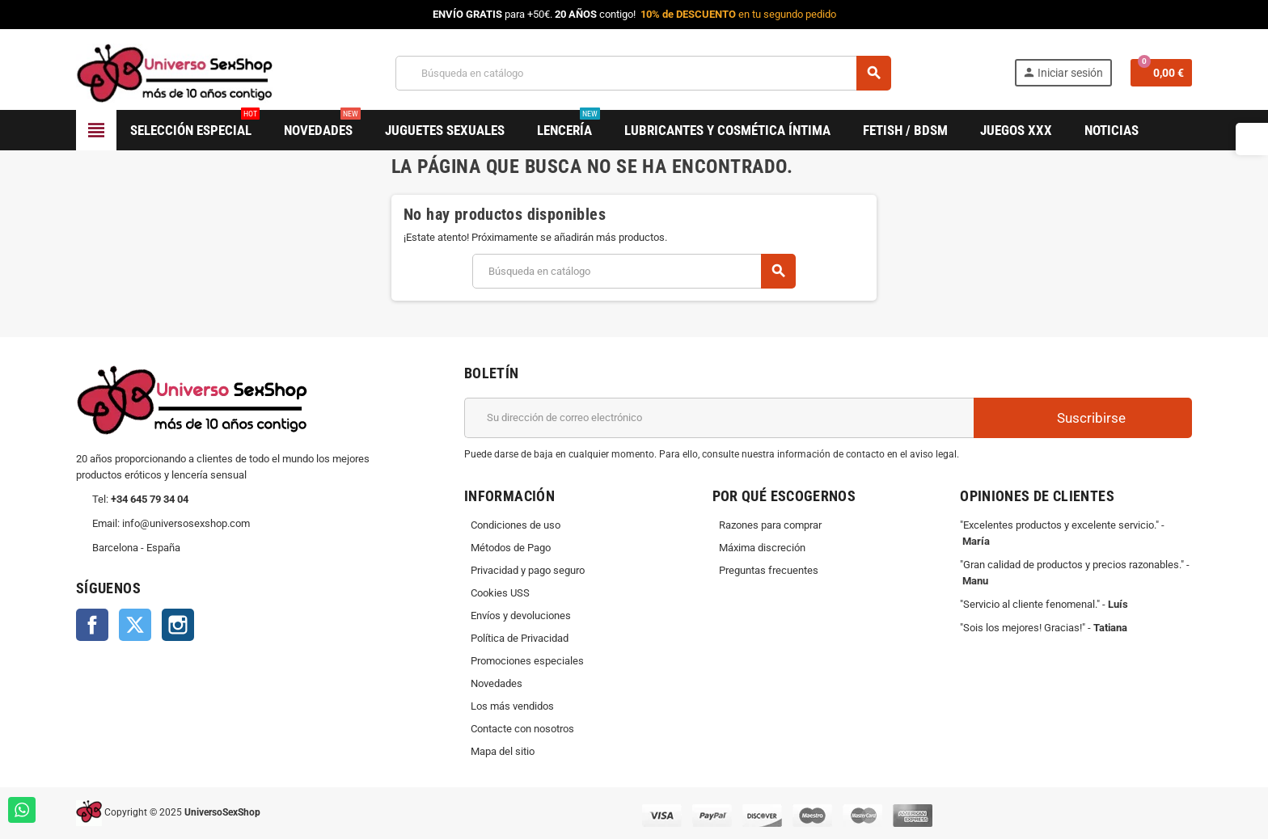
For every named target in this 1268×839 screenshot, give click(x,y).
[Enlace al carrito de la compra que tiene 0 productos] (1161, 72)
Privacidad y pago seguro (528, 570)
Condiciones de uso (515, 525)
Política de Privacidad (519, 638)
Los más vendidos (512, 706)
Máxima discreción (762, 548)
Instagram (178, 625)
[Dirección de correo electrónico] (719, 418)
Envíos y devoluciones (521, 615)
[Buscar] (642, 73)
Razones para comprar (770, 525)
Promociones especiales (527, 661)
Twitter (135, 625)
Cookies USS (500, 593)
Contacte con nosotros (522, 729)
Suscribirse (1083, 417)
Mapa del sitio (503, 751)
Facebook (92, 625)
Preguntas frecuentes (768, 570)
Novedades (496, 683)
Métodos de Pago (511, 548)
